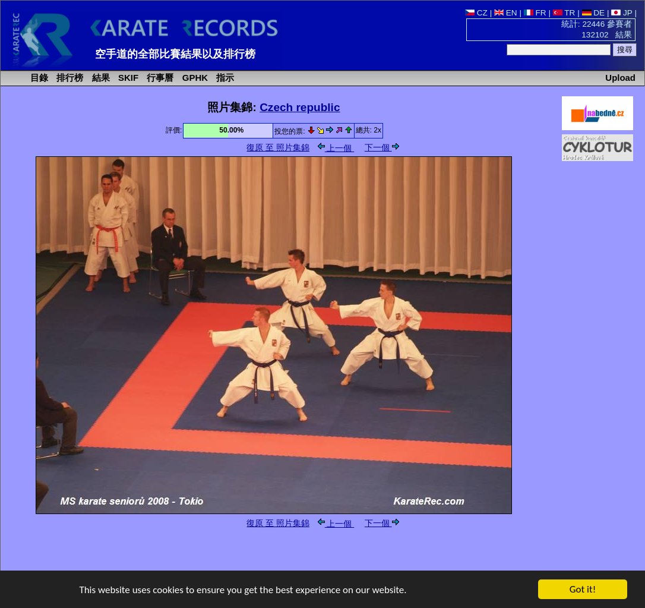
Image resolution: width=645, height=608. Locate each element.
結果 (100, 78)
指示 (224, 78)
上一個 (336, 148)
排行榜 (68, 78)
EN (505, 12)
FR (535, 12)
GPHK (194, 78)
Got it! (583, 590)
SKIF (127, 78)
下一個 (382, 147)
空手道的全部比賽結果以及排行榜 (175, 54)
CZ (476, 12)
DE (593, 12)
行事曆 (158, 78)
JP (621, 12)
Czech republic (300, 107)
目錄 (38, 78)
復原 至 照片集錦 (277, 147)
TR (564, 12)
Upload (620, 78)
